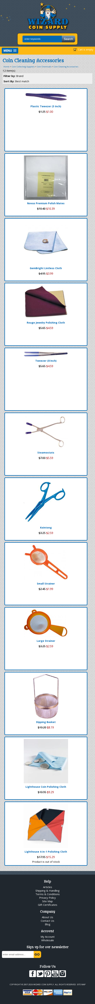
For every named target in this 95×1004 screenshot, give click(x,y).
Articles (47, 887)
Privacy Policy (47, 897)
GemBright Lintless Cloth (46, 268)
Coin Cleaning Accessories (66, 66)
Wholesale (47, 940)
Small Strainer (46, 583)
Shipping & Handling (47, 890)
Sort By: (16, 81)
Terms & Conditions (47, 894)
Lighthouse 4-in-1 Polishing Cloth (46, 851)
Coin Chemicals (44, 66)
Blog (47, 924)
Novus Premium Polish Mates (46, 203)
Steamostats (45, 452)
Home (6, 66)
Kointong (46, 527)
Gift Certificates (47, 904)
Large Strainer (46, 641)
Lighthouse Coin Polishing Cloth (46, 786)
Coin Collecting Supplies (23, 66)
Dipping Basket (46, 722)
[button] (10, 51)
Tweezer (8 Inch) (46, 360)
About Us (47, 917)
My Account (48, 936)
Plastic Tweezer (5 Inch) (45, 106)
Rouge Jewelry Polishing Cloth (46, 322)
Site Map (47, 901)
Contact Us (47, 920)
